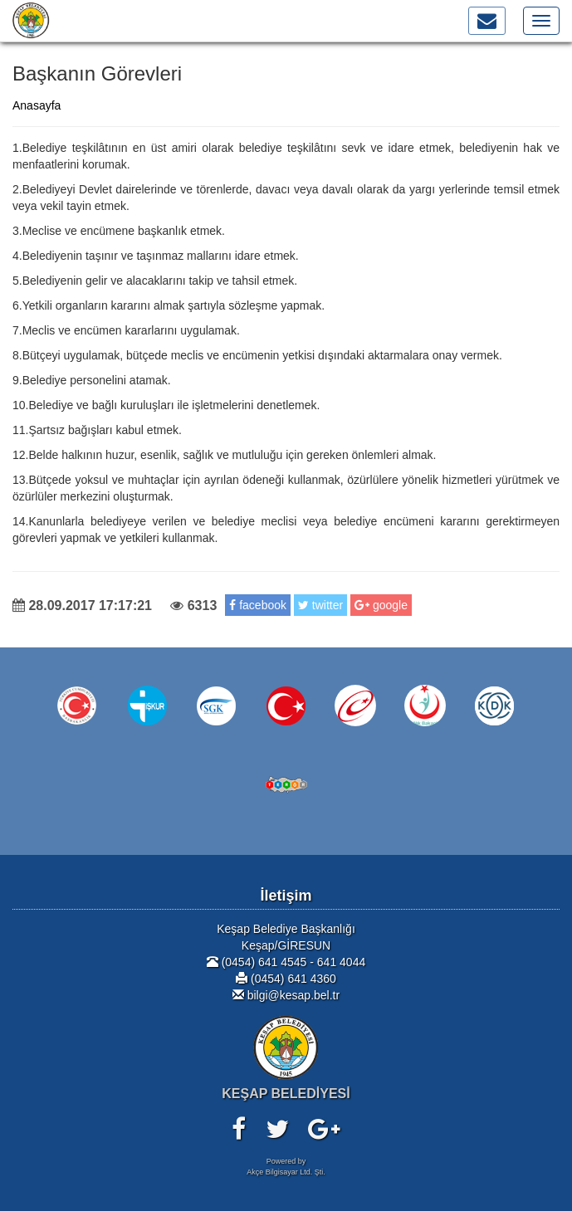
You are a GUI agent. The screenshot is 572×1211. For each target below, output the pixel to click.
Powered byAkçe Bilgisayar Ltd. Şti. (286, 1166)
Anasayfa (36, 105)
